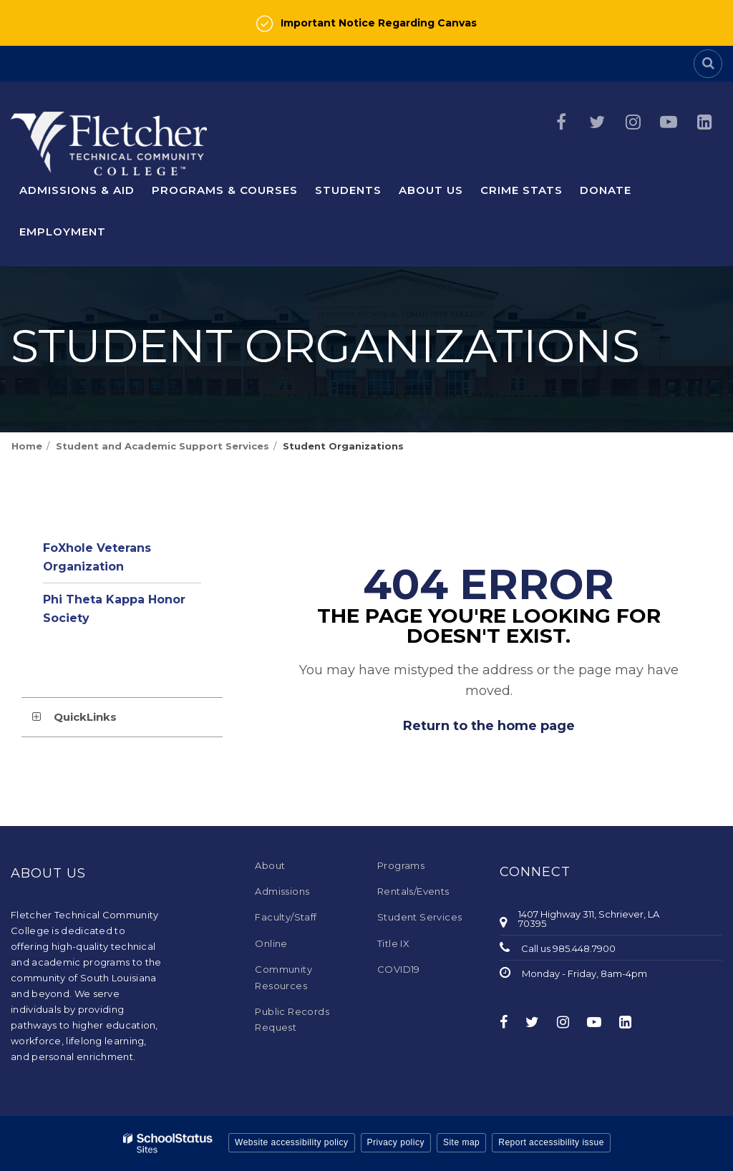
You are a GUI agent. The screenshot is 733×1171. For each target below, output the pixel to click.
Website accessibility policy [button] (292, 1142)
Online (271, 943)
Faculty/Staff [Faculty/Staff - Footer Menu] (285, 917)
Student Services (419, 917)
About (270, 865)
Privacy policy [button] (395, 1142)
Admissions (282, 891)
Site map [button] (461, 1142)
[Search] (708, 64)
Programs (400, 865)
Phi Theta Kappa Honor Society (114, 609)
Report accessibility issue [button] (551, 1142)
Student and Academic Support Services (162, 446)
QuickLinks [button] (85, 717)
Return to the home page (489, 726)
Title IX (393, 943)
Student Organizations (343, 446)
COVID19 (398, 969)
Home (26, 446)
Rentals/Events (413, 891)
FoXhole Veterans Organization (97, 557)
